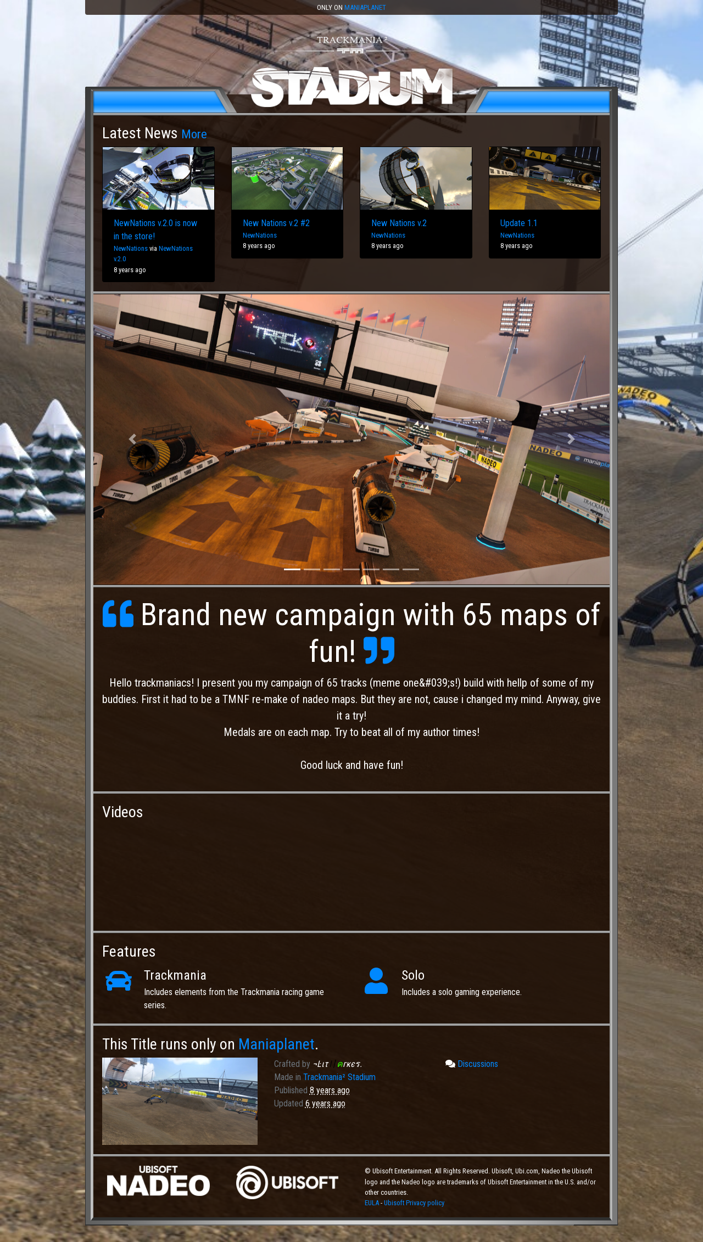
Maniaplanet (365, 7)
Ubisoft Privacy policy (414, 1203)
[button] (132, 439)
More (194, 134)
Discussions (471, 1064)
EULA (373, 1203)
